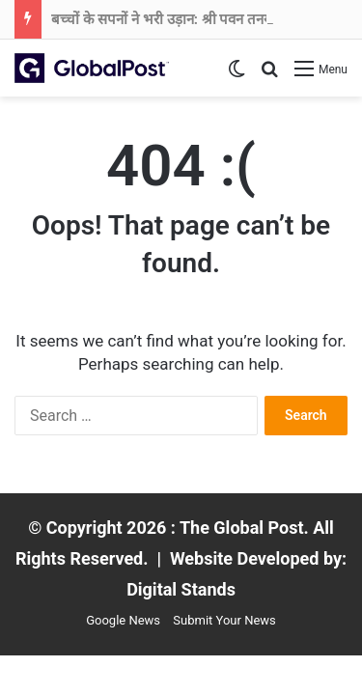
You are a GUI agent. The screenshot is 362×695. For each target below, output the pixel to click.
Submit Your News (224, 620)
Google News (123, 620)
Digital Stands (181, 589)
